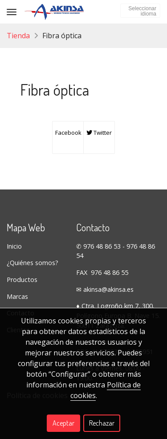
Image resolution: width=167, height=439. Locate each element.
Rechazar (101, 423)
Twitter (99, 133)
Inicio (14, 246)
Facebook (67, 133)
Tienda (18, 35)
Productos (22, 279)
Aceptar (63, 423)
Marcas (17, 296)
